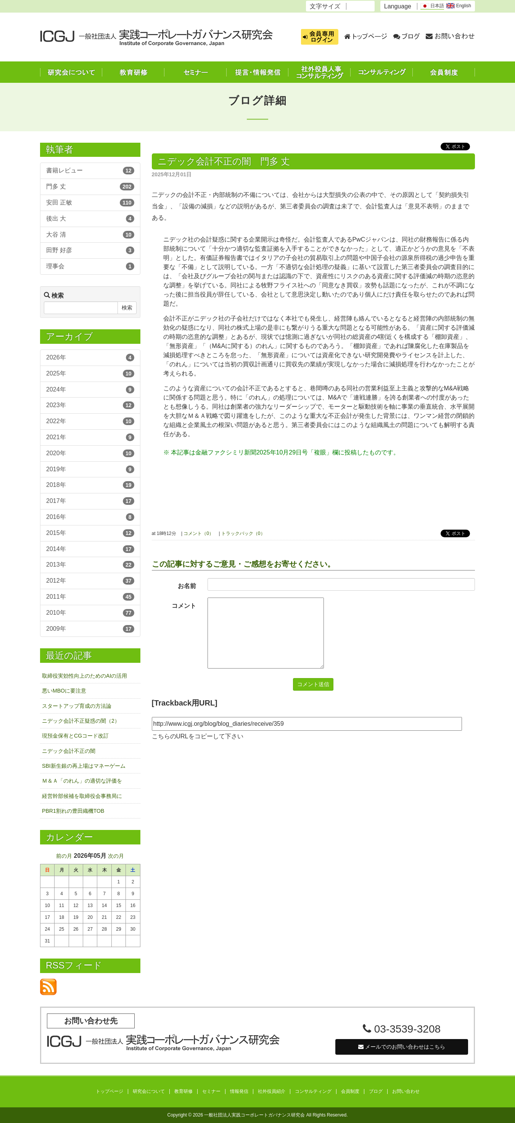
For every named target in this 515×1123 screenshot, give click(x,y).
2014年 (90, 549)
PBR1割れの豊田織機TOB (73, 811)
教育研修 (183, 1091)
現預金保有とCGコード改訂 (75, 736)
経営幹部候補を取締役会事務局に (82, 796)
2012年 (90, 581)
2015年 (90, 533)
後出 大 (90, 218)
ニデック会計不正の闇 (68, 751)
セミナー (211, 1091)
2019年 (90, 469)
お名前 (187, 586)
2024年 (90, 389)
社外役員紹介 (271, 1091)
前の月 (64, 856)
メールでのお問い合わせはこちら (401, 1047)
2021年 (90, 437)
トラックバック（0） (243, 533)
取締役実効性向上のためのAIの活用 (84, 676)
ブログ (376, 1091)
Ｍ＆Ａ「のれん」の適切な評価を (82, 781)
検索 (127, 308)
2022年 (90, 421)
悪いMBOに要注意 (64, 691)
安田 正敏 (90, 202)
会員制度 (350, 1091)
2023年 (90, 405)
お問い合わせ (406, 1091)
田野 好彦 (90, 250)
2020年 (90, 453)
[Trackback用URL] (184, 703)
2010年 (90, 613)
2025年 (90, 373)
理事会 (90, 266)
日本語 (432, 6)
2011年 (90, 597)
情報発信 (239, 1091)
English (458, 5)
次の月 (116, 856)
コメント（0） (198, 533)
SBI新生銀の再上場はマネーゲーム (84, 766)
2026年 (90, 357)
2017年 (90, 501)
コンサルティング (313, 1091)
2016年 (90, 517)
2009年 (90, 629)
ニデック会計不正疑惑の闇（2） (81, 721)
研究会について (149, 1091)
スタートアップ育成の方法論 (76, 706)
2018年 (90, 485)
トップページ (109, 1091)
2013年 (90, 565)
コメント (184, 606)
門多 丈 (90, 186)
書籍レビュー (90, 170)
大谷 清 (90, 234)
